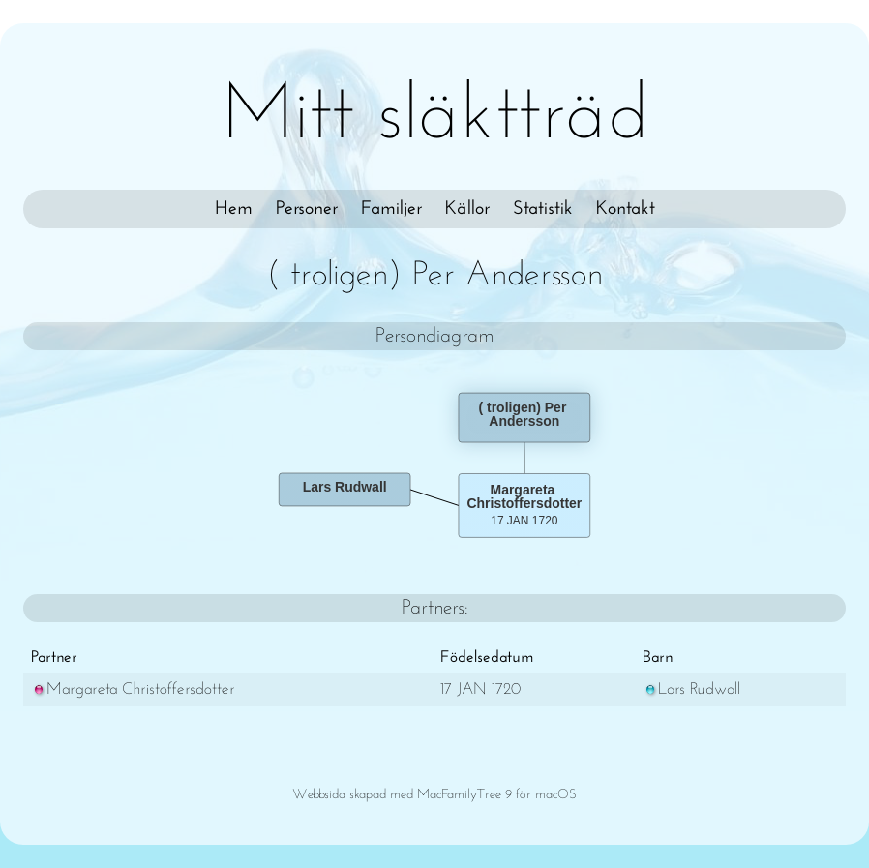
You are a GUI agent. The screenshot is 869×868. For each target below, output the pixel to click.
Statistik (543, 209)
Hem (234, 209)
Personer (307, 209)
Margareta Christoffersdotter (133, 689)
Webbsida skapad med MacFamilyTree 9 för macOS (434, 795)
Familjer (391, 209)
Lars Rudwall (691, 689)
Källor (467, 209)
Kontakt (625, 209)
